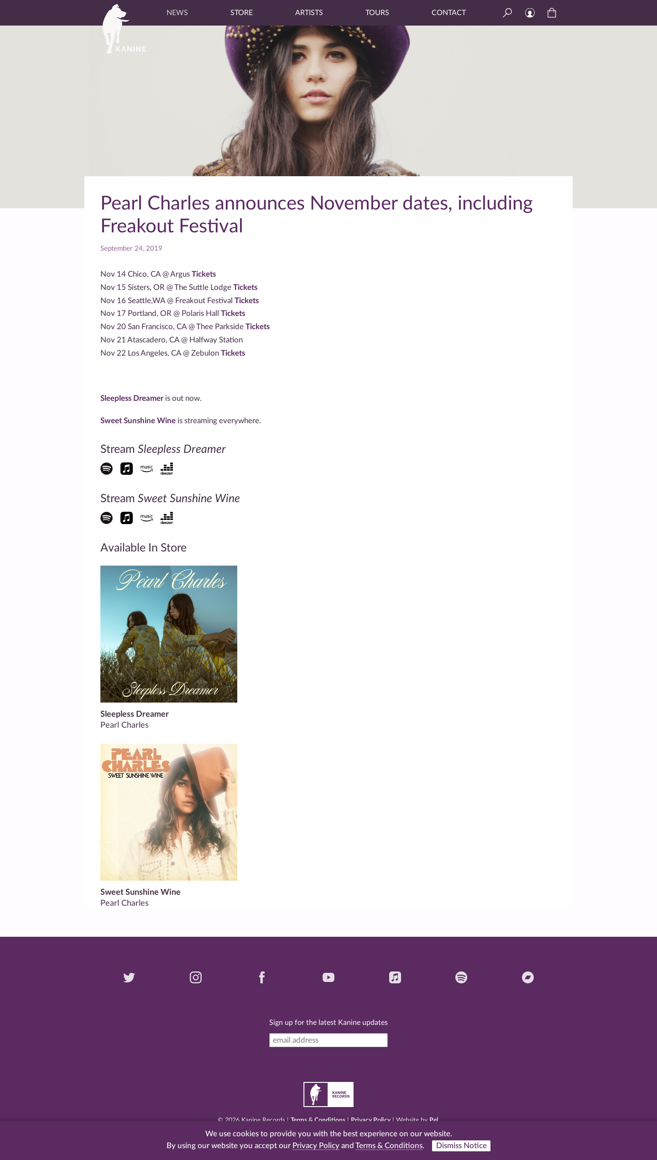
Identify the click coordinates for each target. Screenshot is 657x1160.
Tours (377, 12)
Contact (449, 12)
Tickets (204, 274)
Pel (433, 1120)
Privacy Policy (371, 1120)
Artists (309, 12)
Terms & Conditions (318, 1120)
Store (241, 12)
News (177, 12)
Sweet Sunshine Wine (138, 421)
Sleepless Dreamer (132, 398)
